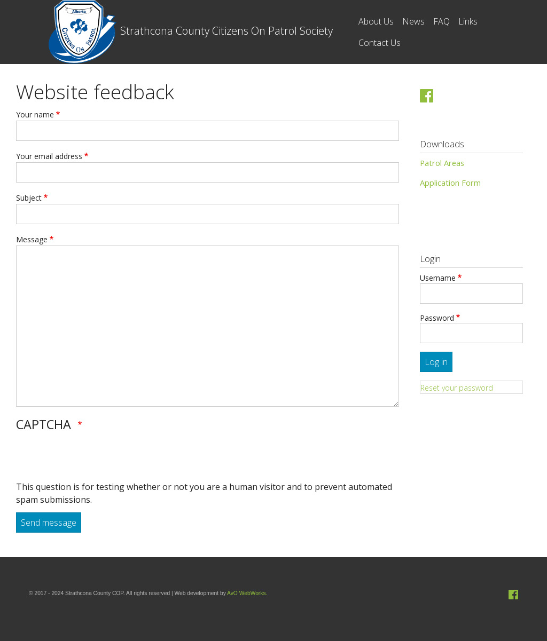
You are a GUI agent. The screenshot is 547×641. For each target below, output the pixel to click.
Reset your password (456, 388)
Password (437, 318)
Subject (29, 198)
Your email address (49, 156)
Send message (48, 522)
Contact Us (379, 43)
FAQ (441, 21)
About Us (376, 21)
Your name (35, 114)
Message (32, 239)
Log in (436, 362)
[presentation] (97, 459)
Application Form (450, 182)
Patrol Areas (442, 162)
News (413, 21)
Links (468, 21)
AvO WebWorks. (247, 593)
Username (438, 278)
